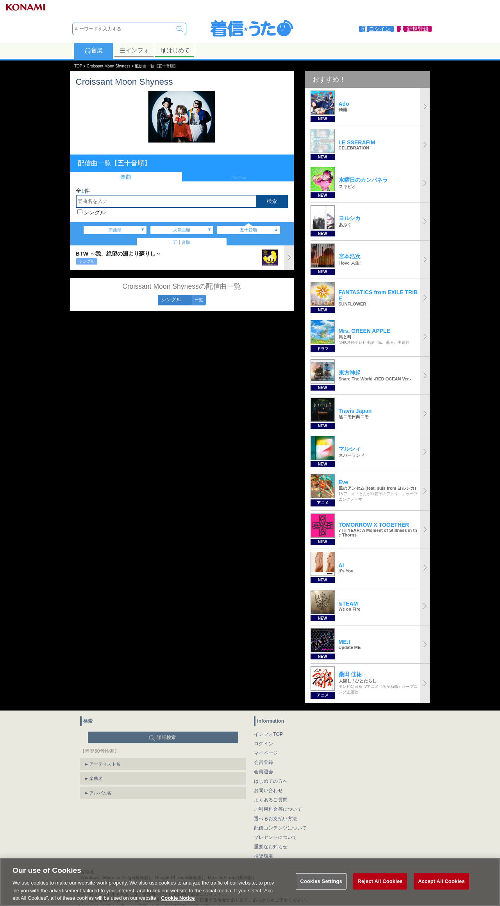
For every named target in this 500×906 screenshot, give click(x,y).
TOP (78, 66)
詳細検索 (166, 737)
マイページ (266, 753)
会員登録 (263, 762)
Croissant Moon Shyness (108, 66)
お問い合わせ (268, 790)
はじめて (175, 50)
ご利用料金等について (278, 809)
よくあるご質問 (271, 800)
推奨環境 (263, 856)
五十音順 (248, 229)
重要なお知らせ (271, 846)
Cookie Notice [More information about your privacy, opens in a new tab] (178, 898)
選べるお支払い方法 (275, 818)
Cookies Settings (321, 881)
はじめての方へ (271, 781)
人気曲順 (181, 229)
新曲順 (115, 229)
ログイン (263, 743)
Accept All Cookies (441, 881)
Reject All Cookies (379, 881)
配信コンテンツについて (280, 828)
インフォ (134, 50)
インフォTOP (268, 734)
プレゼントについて (275, 837)
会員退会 (263, 772)
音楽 (93, 50)
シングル (94, 212)
